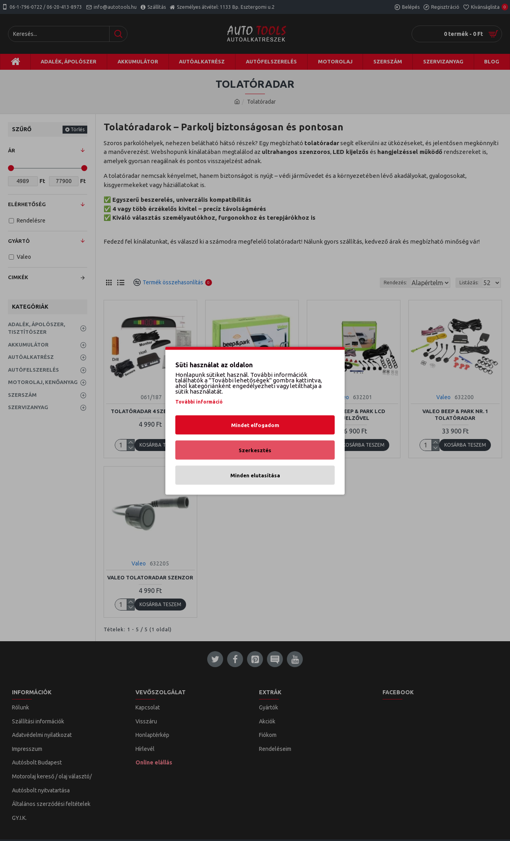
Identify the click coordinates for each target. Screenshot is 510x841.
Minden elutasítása (255, 475)
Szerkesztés (255, 450)
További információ (199, 401)
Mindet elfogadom (255, 424)
